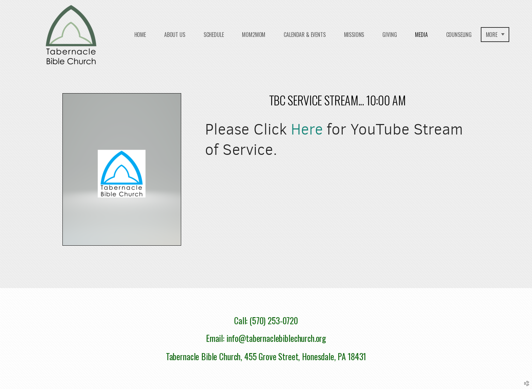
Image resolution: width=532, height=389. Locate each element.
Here (307, 129)
